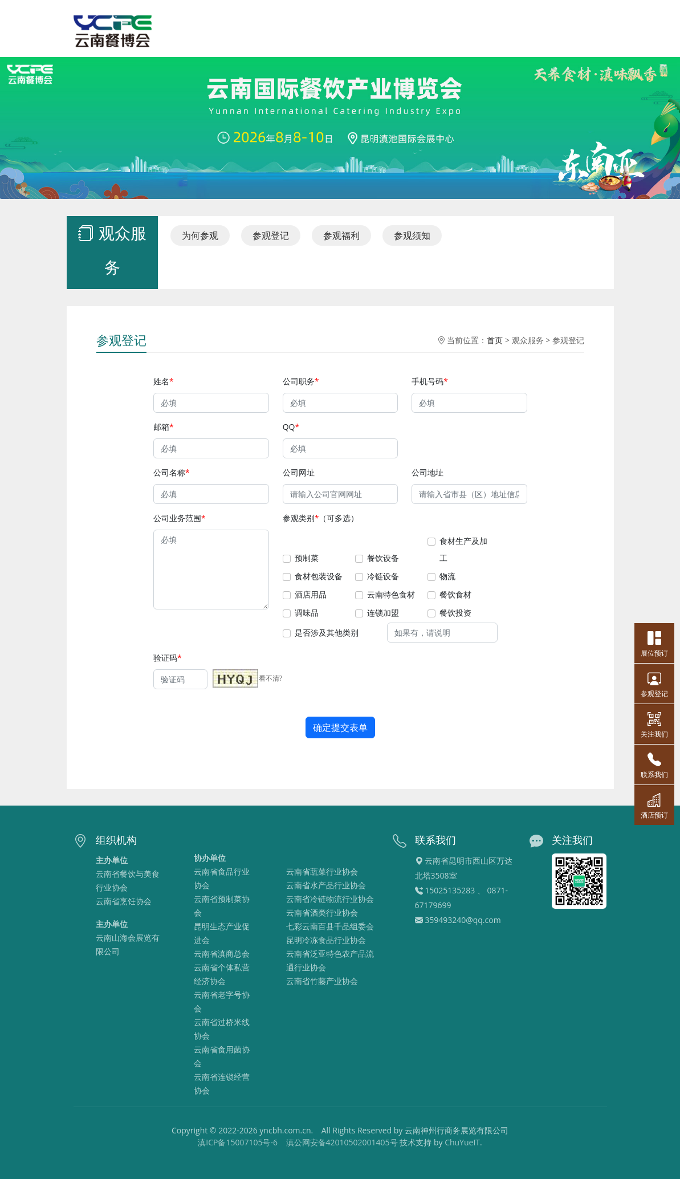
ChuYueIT (462, 1142)
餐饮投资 (457, 613)
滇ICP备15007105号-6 (238, 1142)
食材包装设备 (318, 576)
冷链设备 (383, 576)
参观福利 (341, 235)
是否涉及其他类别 (326, 633)
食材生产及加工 (465, 549)
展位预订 (654, 643)
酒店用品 (310, 595)
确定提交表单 (340, 730)
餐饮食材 (457, 595)
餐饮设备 (383, 557)
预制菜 (306, 557)
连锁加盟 (383, 613)
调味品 (306, 613)
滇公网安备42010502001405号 (342, 1142)
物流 (449, 576)
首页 (498, 335)
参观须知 (412, 235)
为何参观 (196, 235)
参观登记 (269, 235)
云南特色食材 (391, 595)
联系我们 (654, 764)
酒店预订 (654, 805)
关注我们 (654, 724)
